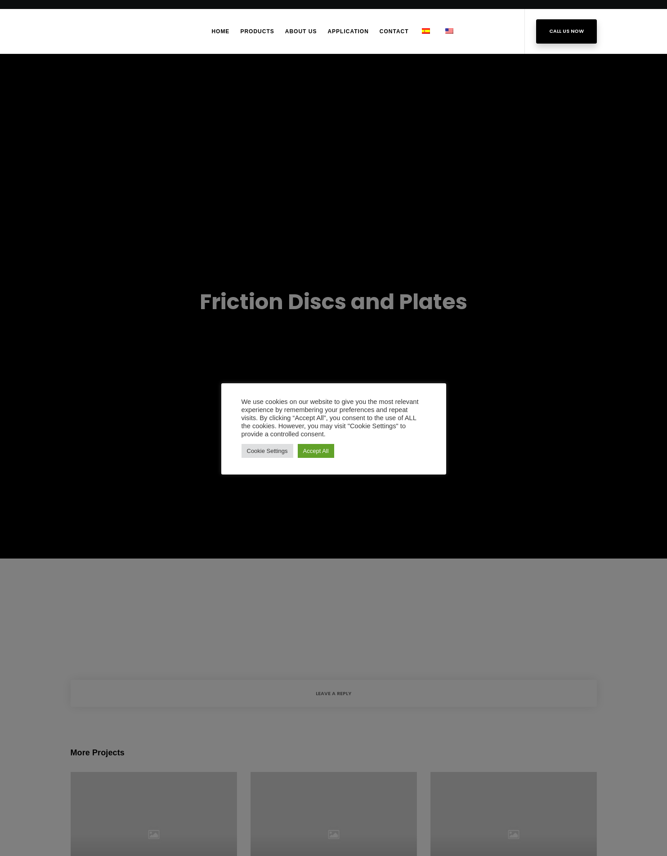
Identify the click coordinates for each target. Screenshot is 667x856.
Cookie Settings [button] (267, 451)
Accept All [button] (316, 451)
